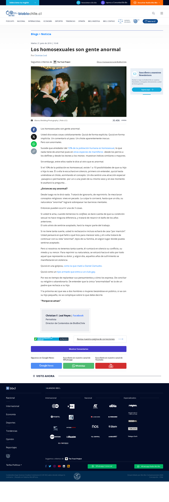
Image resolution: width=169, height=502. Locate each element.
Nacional (21, 21)
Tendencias (70, 21)
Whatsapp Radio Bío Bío (148, 466)
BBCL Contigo (109, 21)
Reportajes (11, 447)
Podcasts (10, 21)
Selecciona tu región (22, 2)
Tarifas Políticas (13, 465)
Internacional (34, 21)
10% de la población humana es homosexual (91, 148)
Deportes (59, 21)
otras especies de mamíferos (88, 151)
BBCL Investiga (94, 21)
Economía (48, 21)
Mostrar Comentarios (78, 349)
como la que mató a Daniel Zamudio (83, 265)
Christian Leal (40, 55)
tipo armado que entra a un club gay (76, 271)
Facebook (78, 315)
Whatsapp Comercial (102, 466)
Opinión (81, 21)
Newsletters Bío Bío (86, 3)
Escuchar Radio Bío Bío (147, 2)
